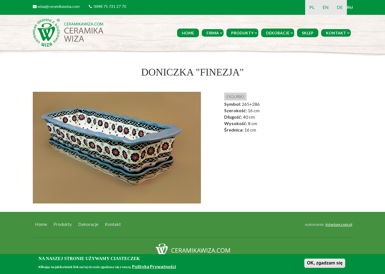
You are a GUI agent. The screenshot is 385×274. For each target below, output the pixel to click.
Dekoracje (277, 33)
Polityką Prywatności (154, 266)
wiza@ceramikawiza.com (59, 6)
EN (326, 7)
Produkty (242, 33)
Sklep (308, 33)
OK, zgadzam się (324, 263)
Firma (213, 33)
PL (311, 7)
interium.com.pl (339, 224)
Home (188, 33)
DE (340, 7)
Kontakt (336, 33)
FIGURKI (235, 96)
